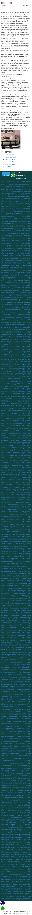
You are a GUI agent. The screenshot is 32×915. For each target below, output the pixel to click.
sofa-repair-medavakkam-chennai (17, 767)
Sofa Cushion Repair (10, 169)
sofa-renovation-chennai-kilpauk (17, 433)
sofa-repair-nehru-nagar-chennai (16, 792)
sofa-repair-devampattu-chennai (21, 682)
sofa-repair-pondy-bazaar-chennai (17, 832)
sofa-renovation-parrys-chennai (21, 576)
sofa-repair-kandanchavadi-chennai (16, 721)
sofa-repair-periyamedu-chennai (15, 827)
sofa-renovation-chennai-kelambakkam (11, 430)
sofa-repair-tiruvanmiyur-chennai (20, 881)
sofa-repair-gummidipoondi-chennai (10, 706)
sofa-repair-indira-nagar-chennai (12, 711)
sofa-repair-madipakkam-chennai (17, 751)
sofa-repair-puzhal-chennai (22, 844)
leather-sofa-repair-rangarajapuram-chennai (18, 302)
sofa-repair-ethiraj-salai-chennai (10, 694)
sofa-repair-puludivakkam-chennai (12, 842)
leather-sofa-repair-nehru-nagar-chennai (12, 248)
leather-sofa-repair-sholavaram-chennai (11, 317)
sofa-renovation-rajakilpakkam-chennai (16, 600)
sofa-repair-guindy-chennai (22, 704)
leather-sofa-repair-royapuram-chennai (19, 307)
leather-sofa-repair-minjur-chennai (16, 226)
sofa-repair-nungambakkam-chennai (16, 800)
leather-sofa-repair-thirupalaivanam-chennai (12, 331)
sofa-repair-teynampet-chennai (15, 874)
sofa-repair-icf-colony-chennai (23, 708)
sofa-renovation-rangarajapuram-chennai (14, 605)
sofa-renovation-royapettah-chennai (19, 608)
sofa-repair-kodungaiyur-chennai (16, 735)
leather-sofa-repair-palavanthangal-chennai (13, 268)
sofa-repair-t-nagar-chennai (19, 884)
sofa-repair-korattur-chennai (15, 738)
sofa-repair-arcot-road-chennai (15, 659)
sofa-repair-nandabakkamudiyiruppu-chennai (14, 783)
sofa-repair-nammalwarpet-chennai (21, 782)
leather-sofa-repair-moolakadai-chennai (18, 233)
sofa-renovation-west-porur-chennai (16, 640)
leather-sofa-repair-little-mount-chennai (11, 205)
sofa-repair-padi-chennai (19, 812)
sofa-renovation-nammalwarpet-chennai (18, 544)
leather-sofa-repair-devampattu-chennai (18, 184)
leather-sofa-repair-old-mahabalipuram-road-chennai (15, 260)
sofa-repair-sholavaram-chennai (10, 864)
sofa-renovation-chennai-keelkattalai (19, 428)
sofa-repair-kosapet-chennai (21, 740)
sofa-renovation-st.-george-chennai (17, 624)
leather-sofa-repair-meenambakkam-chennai (14, 221)
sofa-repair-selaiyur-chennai (15, 861)
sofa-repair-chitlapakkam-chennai (17, 677)
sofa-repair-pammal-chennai (15, 817)
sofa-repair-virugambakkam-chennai (16, 896)
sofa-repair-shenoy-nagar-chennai (22, 863)
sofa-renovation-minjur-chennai (21, 534)
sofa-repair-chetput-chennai (15, 674)
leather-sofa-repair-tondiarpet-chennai (19, 336)
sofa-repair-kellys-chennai (22, 728)
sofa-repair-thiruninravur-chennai (16, 878)
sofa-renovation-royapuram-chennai (10, 610)
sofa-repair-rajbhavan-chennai (15, 849)
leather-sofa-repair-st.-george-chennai (20, 322)
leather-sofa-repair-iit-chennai (15, 191)
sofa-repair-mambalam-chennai (15, 756)
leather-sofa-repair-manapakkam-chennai (12, 213)
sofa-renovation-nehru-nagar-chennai (17, 555)
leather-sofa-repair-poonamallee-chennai (12, 282)
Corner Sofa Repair (10, 164)
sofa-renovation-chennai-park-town (10, 462)
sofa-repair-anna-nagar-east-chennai (16, 656)
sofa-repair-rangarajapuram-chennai (10, 852)
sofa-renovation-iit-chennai (14, 501)
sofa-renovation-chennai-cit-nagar (10, 388)
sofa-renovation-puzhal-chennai (9, 597)
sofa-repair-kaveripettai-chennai (22, 725)
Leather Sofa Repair (10, 161)
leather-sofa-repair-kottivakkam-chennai (18, 196)
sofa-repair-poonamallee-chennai (17, 836)
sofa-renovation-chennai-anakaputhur (19, 358)
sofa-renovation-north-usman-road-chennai (18, 563)
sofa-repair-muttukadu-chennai (15, 780)
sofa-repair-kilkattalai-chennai (9, 730)
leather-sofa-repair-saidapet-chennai (11, 309)
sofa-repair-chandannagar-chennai (20, 671)
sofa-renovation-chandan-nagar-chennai (18, 343)
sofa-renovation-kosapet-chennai (17, 504)
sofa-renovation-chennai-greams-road (11, 405)
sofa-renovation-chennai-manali (17, 447)
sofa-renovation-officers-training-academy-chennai (14, 565)
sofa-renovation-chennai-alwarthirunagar (18, 353)
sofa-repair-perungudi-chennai (10, 831)
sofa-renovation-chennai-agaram (20, 348)
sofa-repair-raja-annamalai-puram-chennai (12, 846)
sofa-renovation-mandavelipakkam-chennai (18, 524)
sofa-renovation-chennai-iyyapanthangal (20, 417)
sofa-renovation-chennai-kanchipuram (16, 423)
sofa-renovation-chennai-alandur (10, 349)
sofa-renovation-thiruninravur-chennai (17, 630)
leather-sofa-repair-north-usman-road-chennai (18, 257)
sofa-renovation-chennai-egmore (17, 391)
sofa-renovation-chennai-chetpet (17, 378)
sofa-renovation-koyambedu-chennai (16, 509)
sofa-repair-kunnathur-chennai (22, 746)
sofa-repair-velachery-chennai (21, 893)
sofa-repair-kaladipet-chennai (15, 718)
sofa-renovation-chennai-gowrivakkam (20, 403)
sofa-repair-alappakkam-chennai (15, 647)
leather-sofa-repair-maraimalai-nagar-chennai (19, 220)
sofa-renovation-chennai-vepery (21, 489)
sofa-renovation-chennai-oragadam (16, 457)
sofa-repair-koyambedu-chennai (15, 745)
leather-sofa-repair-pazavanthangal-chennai (12, 274)
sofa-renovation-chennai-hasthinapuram (11, 412)
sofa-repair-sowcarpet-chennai (15, 868)
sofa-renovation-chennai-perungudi (10, 467)
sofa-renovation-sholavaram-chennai (16, 619)
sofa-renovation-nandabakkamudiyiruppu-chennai (14, 546)
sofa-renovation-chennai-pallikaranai (20, 460)
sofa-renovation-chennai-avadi (17, 368)
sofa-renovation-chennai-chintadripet (21, 381)
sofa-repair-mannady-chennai (15, 763)
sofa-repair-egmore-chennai (8, 688)
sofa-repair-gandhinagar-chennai (18, 696)
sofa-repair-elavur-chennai (23, 689)
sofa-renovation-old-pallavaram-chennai (11, 568)
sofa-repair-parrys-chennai (20, 819)
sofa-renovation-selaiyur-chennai (10, 615)
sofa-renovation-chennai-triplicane (18, 481)
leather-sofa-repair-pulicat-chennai (16, 289)
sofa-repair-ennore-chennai (8, 691)
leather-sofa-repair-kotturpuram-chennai (11, 198)
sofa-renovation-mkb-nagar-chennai (10, 536)
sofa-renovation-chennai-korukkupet (10, 444)
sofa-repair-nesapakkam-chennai (22, 795)
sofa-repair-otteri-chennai (15, 810)
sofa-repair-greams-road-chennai (17, 701)
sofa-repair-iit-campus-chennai (10, 709)
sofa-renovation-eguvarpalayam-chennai (12, 496)
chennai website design (21, 913)
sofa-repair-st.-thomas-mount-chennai (17, 871)
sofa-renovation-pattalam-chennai (10, 578)
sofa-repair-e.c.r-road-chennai (9, 684)
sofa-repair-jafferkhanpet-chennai (17, 714)
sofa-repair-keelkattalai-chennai (12, 726)
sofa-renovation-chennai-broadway (11, 375)
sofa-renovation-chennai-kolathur (10, 440)
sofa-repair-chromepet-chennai (15, 681)
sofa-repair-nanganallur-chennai (15, 788)
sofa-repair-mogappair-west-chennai (16, 777)
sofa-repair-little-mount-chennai (9, 748)
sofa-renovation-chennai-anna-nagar (11, 359)
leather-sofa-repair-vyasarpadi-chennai (11, 337)
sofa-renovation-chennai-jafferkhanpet (14, 418)
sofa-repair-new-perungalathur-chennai (12, 797)
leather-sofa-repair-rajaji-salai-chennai (19, 295)
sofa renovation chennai (8, 181)
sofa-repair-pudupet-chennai (18, 839)
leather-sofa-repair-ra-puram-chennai (11, 304)
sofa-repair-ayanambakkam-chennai (20, 664)
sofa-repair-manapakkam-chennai (20, 758)
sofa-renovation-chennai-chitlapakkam (14, 383)
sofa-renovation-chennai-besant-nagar (20, 373)
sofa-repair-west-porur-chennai (22, 474)
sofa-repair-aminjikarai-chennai (17, 652)
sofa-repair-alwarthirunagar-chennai (21, 649)
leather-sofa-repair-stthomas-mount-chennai (13, 324)
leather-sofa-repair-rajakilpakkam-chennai (12, 297)
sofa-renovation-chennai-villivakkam (10, 491)
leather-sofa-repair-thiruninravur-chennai (18, 329)
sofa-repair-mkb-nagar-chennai (15, 773)
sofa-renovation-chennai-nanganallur (17, 452)
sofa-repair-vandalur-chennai (15, 891)
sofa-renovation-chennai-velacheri (10, 487)
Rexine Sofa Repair (10, 159)
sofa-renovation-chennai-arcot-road (16, 363)
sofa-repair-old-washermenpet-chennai (16, 807)
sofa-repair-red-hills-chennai (18, 854)
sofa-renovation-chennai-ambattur (10, 354)
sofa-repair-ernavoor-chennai (23, 693)
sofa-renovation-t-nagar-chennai (16, 635)
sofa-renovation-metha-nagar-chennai (17, 531)
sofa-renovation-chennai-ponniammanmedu (12, 470)
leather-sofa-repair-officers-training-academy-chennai (16, 258)
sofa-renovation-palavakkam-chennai (17, 573)
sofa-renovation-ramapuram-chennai (21, 603)
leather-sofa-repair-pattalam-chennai (20, 272)
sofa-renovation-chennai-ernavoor (21, 395)
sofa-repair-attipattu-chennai (15, 662)
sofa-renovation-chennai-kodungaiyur (20, 438)
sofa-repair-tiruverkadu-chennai (9, 883)
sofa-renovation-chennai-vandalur (20, 486)
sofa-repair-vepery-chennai (8, 894)
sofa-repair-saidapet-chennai (15, 857)
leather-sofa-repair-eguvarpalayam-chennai (12, 186)
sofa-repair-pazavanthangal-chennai (16, 822)
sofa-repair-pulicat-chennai (24, 841)
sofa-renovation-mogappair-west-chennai (18, 539)
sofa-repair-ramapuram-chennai (21, 851)
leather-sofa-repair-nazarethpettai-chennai (18, 247)
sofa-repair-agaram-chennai (8, 645)
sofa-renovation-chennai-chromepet (19, 386)
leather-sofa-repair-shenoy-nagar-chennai (19, 316)
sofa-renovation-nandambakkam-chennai (12, 548)
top (1, 1)
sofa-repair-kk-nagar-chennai (14, 731)
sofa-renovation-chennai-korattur (21, 442)
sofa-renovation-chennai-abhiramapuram (12, 344)
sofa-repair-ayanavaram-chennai (10, 666)
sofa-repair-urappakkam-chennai (16, 888)
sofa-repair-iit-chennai (25, 709)
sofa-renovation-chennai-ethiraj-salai (11, 396)
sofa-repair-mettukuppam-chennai (20, 770)
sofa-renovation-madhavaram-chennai (11, 516)
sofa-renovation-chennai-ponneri (21, 469)
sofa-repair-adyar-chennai (22, 644)
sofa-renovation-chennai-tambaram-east (13, 475)
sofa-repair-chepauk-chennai (8, 672)
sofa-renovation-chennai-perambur (21, 465)
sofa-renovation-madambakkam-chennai (18, 514)
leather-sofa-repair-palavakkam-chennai (20, 267)
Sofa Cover (8, 166)
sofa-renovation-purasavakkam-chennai (18, 595)
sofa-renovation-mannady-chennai (10, 526)
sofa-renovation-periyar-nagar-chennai (17, 583)
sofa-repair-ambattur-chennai (10, 650)
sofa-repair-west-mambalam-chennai (16, 900)
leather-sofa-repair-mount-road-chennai (11, 235)
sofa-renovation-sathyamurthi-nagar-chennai (18, 613)
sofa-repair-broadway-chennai (9, 669)
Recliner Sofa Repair (10, 157)
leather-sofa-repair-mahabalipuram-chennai (18, 211)
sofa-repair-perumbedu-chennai (22, 829)
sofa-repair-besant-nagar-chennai (20, 667)
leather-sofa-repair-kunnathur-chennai (19, 203)
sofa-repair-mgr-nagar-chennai (9, 772)
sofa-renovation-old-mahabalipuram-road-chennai (14, 566)
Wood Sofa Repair (9, 154)
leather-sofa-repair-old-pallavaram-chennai (12, 262)
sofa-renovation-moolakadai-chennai (11, 541)
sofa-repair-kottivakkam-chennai (9, 741)
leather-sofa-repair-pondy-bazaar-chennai (19, 280)
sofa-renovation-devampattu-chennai (20, 494)
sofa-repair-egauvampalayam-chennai (20, 686)
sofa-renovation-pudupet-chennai (17, 590)
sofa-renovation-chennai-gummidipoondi (18, 410)
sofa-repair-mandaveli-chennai (9, 760)
